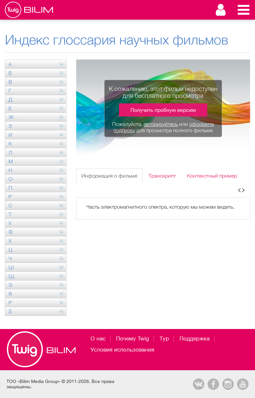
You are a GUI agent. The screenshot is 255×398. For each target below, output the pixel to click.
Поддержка (194, 338)
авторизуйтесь (161, 124)
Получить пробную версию (163, 110)
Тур (164, 338)
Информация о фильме (109, 176)
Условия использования (122, 349)
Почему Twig (132, 338)
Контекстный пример (212, 176)
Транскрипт (162, 176)
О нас (98, 338)
